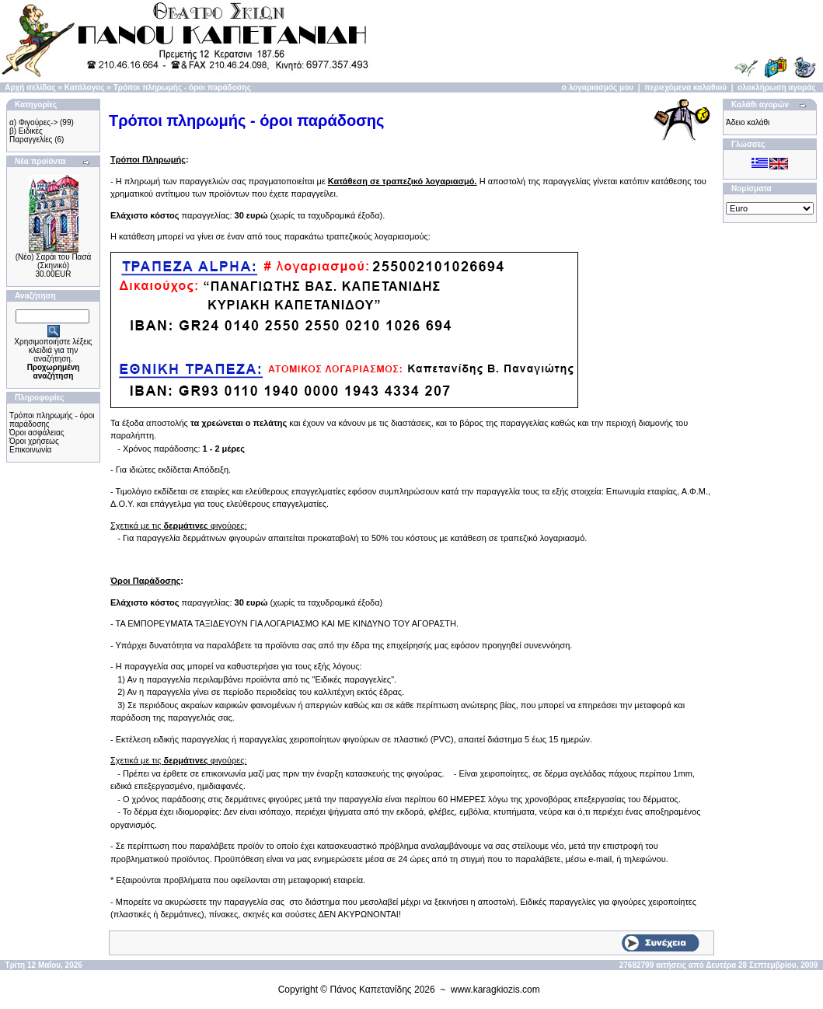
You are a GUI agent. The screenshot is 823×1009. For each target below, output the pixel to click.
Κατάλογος (85, 87)
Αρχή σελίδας (30, 87)
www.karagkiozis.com (495, 989)
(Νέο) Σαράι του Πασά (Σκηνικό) (54, 261)
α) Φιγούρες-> (33, 122)
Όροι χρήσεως (34, 441)
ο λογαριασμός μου (597, 87)
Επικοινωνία (30, 449)
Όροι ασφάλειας (37, 432)
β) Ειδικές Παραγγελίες (30, 135)
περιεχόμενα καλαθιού (685, 87)
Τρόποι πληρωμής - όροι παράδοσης (182, 87)
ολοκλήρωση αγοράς (777, 87)
